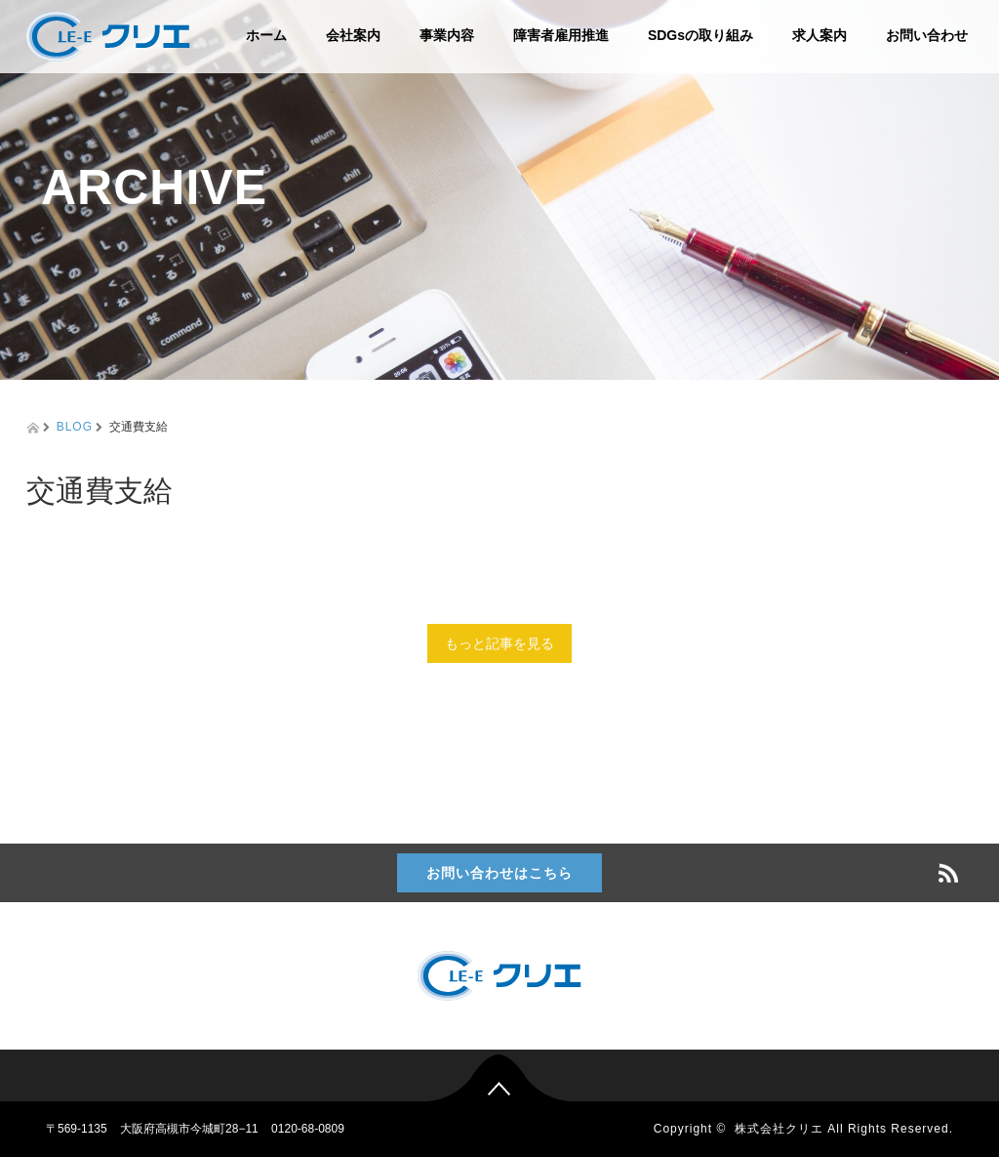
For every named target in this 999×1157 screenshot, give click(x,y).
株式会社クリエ (779, 1129)
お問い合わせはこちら (499, 873)
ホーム (266, 35)
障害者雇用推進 (561, 35)
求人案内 (819, 35)
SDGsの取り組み (700, 35)
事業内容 (447, 35)
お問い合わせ (927, 35)
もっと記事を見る (499, 643)
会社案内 (353, 35)
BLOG (75, 427)
